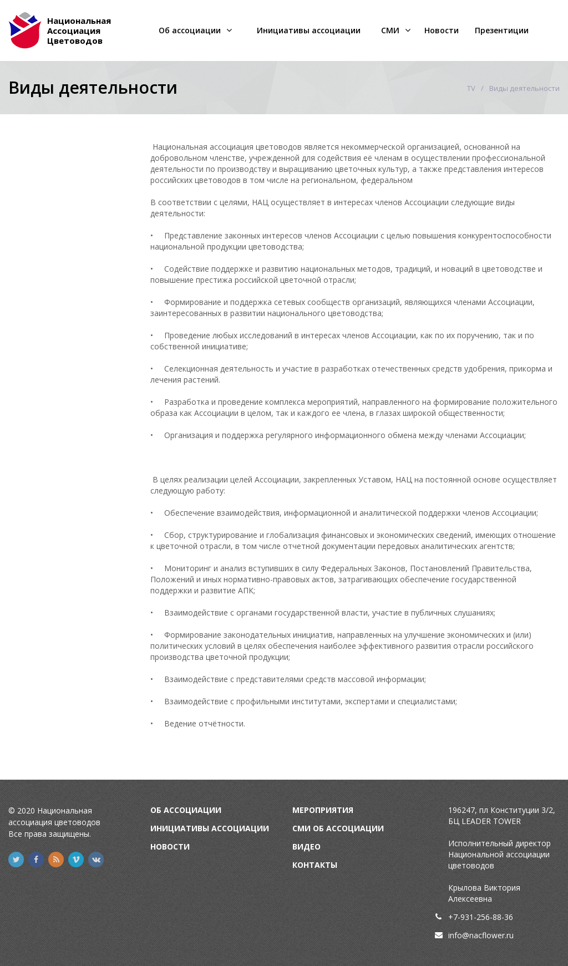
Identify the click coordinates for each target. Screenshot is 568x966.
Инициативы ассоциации (309, 30)
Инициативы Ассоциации (209, 828)
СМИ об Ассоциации (338, 828)
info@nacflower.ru (481, 935)
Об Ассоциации (185, 810)
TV (471, 88)
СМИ (390, 30)
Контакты (314, 865)
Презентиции (502, 30)
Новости (441, 30)
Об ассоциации (190, 30)
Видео (306, 846)
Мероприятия (322, 810)
